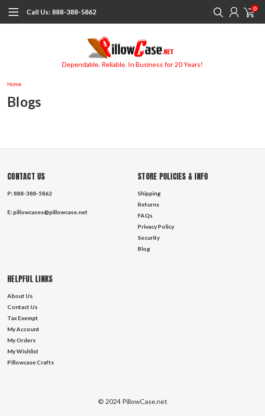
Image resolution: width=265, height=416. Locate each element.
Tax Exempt (22, 318)
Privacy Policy (156, 226)
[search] (216, 12)
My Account (23, 329)
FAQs (145, 215)
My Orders (21, 340)
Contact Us (22, 307)
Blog (144, 248)
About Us (20, 295)
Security (149, 237)
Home (14, 84)
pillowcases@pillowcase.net (50, 212)
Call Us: (38, 12)
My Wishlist (22, 351)
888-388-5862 (61, 12)
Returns (148, 204)
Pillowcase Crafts (30, 362)
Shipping (149, 193)
